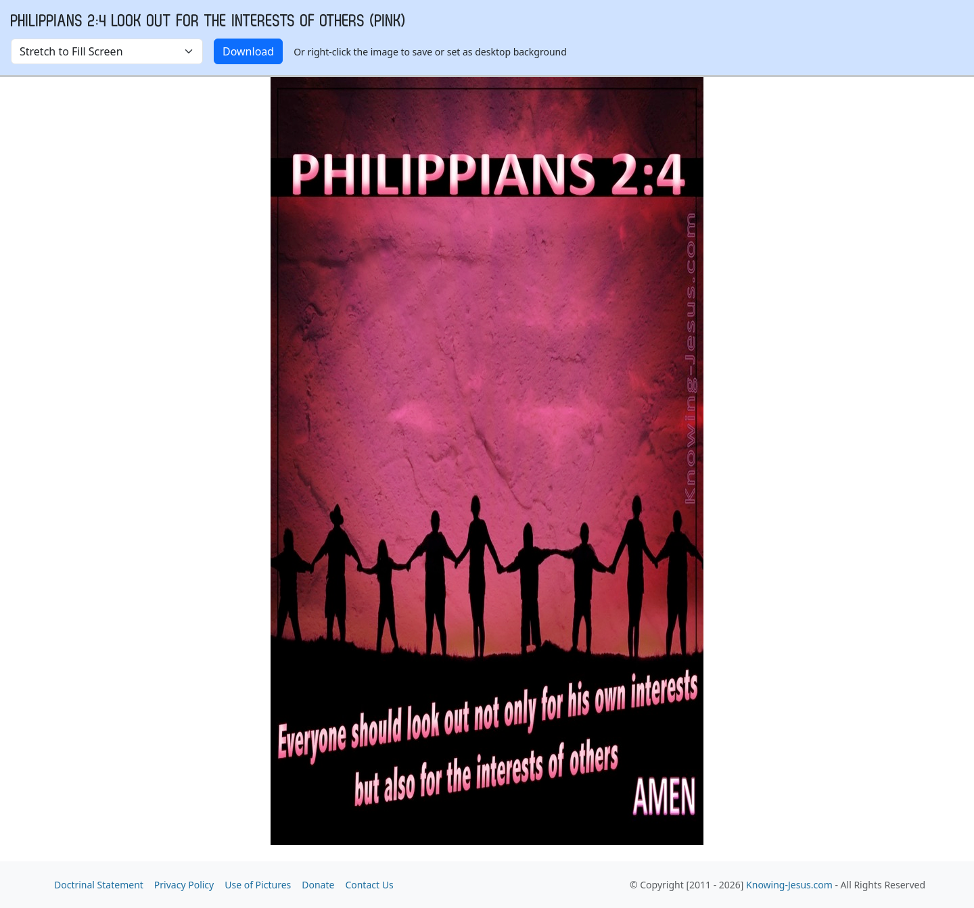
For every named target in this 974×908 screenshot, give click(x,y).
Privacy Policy (184, 884)
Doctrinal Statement (98, 884)
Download (248, 51)
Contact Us (369, 884)
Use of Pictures (258, 884)
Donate (318, 884)
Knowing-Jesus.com (789, 884)
